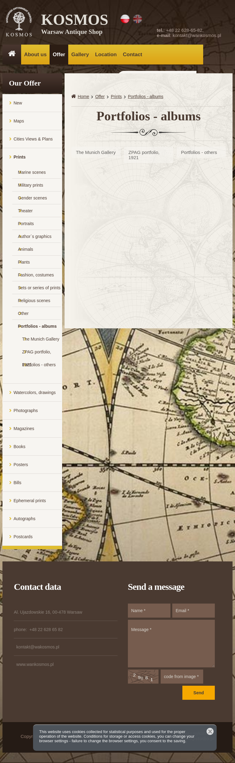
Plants (24, 263)
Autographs (24, 519)
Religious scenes (34, 301)
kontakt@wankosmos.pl (197, 35)
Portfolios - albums (37, 327)
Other (23, 314)
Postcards (22, 537)
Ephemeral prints (29, 501)
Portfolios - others (39, 365)
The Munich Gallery (40, 340)
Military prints (30, 186)
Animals (25, 250)
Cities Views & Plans (33, 140)
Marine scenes (32, 173)
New (17, 104)
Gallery (80, 54)
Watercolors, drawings (34, 393)
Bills (17, 483)
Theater (25, 212)
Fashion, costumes (36, 276)
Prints (19, 158)
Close (210, 731)
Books (19, 447)
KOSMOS (75, 24)
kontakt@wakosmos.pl (37, 648)
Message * (171, 645)
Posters (20, 465)
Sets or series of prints (39, 289)
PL (125, 19)
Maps (18, 122)
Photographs (25, 411)
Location (106, 54)
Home (83, 97)
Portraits (26, 224)
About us (35, 54)
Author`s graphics (35, 237)
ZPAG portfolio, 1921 (36, 355)
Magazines (23, 429)
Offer (59, 54)
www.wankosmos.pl (35, 665)
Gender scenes (32, 199)
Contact (132, 54)
